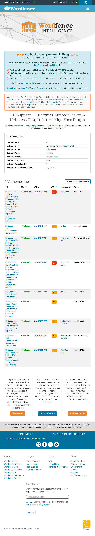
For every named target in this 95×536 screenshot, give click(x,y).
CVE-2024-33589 (40, 292)
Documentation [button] (77, 413)
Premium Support (33, 470)
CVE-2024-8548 (40, 262)
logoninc (49, 153)
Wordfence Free (11, 461)
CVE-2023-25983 (40, 335)
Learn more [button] (18, 413)
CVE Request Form (79, 475)
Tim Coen (65, 191)
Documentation (33, 461)
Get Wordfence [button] (47, 413)
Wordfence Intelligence (14, 475)
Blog (50, 461)
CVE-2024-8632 (40, 238)
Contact (74, 470)
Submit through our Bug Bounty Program (26, 88)
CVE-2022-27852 (40, 350)
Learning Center (33, 464)
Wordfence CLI (10, 472)
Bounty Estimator (26, 83)
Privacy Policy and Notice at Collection (68, 434)
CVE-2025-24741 (40, 226)
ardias (63, 226)
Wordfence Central (12, 478)
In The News (53, 464)
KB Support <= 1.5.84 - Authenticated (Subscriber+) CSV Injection (11, 340)
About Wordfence (78, 461)
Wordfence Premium (13, 464)
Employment (76, 467)
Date (76, 187)
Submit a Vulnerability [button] (78, 181)
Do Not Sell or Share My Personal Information (25, 439)
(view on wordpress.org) (64, 146)
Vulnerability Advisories (58, 467)
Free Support (32, 467)
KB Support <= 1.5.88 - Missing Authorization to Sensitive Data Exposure (11, 326)
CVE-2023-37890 (40, 321)
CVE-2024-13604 (40, 191)
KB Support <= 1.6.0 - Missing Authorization (11, 294)
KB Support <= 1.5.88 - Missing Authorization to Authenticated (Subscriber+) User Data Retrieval (11, 308)
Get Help (31, 2)
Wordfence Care (11, 467)
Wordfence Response (13, 470)
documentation (29, 102)
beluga (63, 292)
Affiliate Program (78, 464)
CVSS (54, 187)
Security (74, 472)
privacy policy (43, 504)
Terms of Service (25, 434)
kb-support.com (52, 157)
